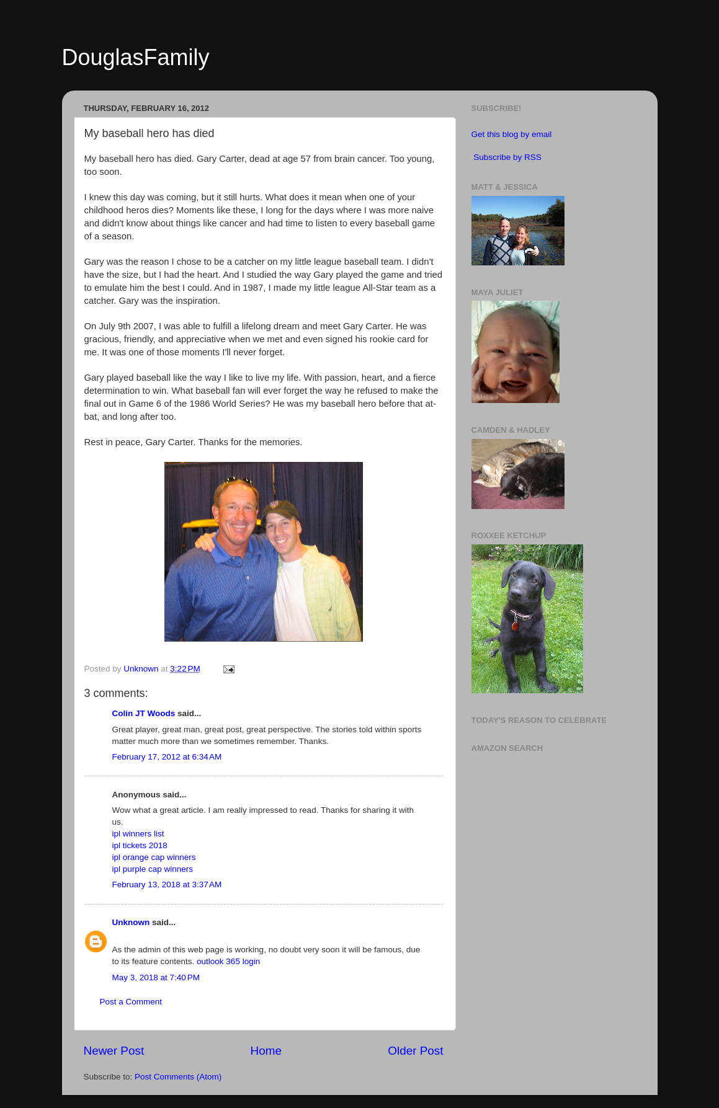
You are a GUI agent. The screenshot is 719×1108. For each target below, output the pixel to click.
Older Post (415, 1050)
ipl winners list (138, 833)
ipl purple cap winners (153, 869)
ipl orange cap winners (154, 857)
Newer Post (114, 1050)
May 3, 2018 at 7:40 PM (156, 977)
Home (266, 1050)
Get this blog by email (511, 134)
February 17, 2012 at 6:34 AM (167, 756)
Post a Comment (131, 1001)
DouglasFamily (136, 57)
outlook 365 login (228, 961)
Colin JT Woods (144, 713)
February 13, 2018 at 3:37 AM (167, 884)
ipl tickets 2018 (139, 845)
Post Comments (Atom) (178, 1076)
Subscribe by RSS (507, 157)
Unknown (131, 922)
